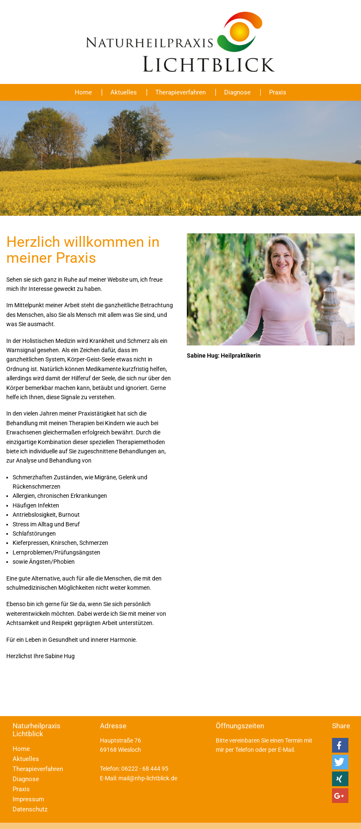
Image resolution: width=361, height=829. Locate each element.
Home (83, 92)
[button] (340, 745)
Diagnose (237, 92)
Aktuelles (123, 92)
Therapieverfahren (180, 92)
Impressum (28, 799)
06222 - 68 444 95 (144, 768)
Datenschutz (30, 809)
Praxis (277, 92)
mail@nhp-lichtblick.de (147, 778)
